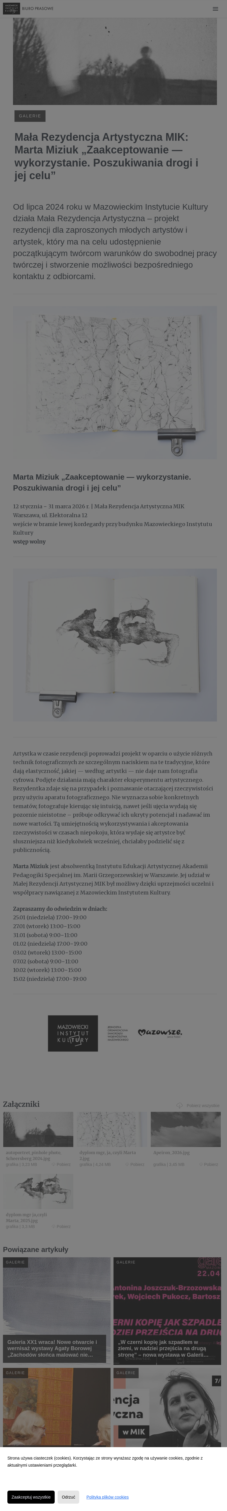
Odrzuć (68, 1497)
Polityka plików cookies (107, 1497)
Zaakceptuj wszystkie (31, 1497)
